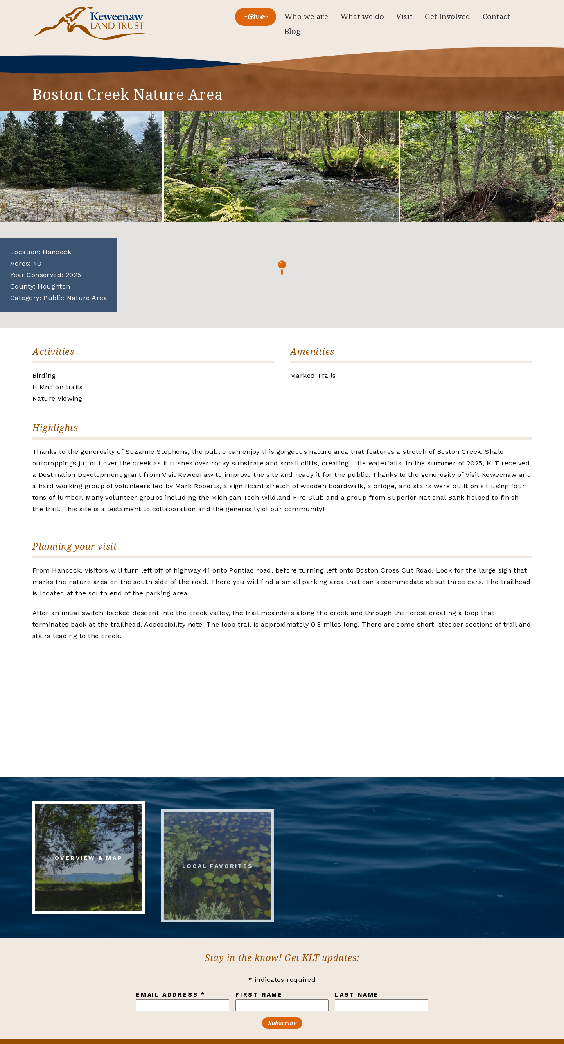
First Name (259, 994)
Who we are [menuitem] (306, 16)
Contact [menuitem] (496, 16)
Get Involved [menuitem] (447, 16)
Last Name (357, 994)
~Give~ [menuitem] (255, 16)
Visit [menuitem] (404, 16)
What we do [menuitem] (362, 16)
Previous (21, 166)
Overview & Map (88, 864)
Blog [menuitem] (292, 31)
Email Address (170, 994)
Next (542, 166)
